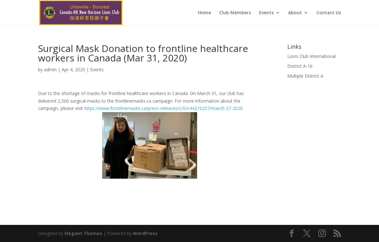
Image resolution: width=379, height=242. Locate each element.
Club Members (235, 13)
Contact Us (328, 13)
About (295, 13)
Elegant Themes (83, 233)
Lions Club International (311, 56)
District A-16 (300, 66)
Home (204, 13)
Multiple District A (305, 76)
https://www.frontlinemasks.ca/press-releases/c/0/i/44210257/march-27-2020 (163, 108)
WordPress (145, 233)
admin (50, 70)
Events (266, 13)
